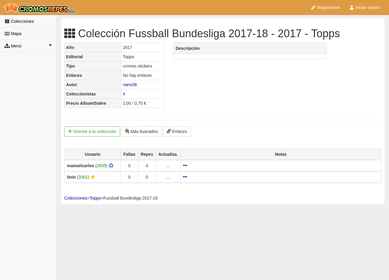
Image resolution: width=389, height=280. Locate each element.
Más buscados (141, 131)
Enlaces (177, 131)
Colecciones (19, 21)
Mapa (13, 33)
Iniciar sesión (364, 7)
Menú (28, 45)
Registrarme (325, 7)
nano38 (130, 84)
